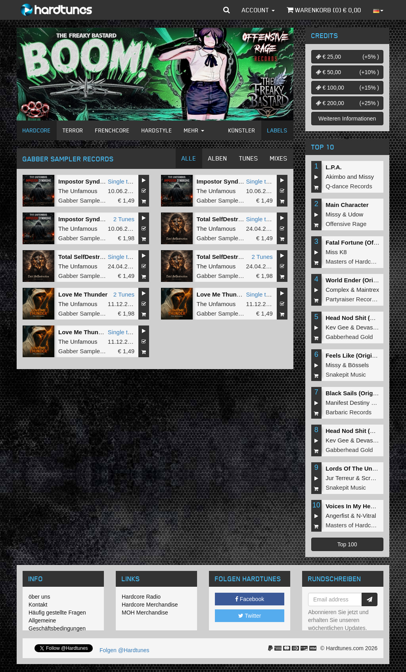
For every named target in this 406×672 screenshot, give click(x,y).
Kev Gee (337, 327)
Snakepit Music (346, 374)
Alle (189, 158)
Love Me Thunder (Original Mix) (241, 294)
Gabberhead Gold (349, 336)
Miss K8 (336, 252)
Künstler (241, 130)
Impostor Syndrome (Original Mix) (106, 181)
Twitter (249, 616)
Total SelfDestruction (226, 256)
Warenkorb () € (324, 10)
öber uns (39, 597)
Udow (355, 214)
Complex (337, 289)
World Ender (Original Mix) (363, 280)
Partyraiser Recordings (356, 299)
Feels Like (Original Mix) (360, 355)
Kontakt (38, 604)
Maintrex (367, 289)
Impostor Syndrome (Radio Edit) (242, 181)
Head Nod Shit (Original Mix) (366, 317)
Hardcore (37, 130)
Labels (277, 130)
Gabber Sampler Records (92, 200)
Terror (73, 130)
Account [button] (258, 10)
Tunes (248, 158)
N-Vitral (366, 515)
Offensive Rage (346, 223)
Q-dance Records (349, 186)
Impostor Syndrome (86, 219)
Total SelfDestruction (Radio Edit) (105, 256)
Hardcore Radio (141, 597)
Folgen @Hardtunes (124, 650)
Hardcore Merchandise (150, 604)
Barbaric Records (349, 412)
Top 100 (347, 544)
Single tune (123, 181)
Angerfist (337, 515)
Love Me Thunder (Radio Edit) (100, 332)
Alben (217, 158)
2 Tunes (123, 219)
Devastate (369, 327)
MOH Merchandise (145, 612)
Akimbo (335, 176)
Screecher (375, 478)
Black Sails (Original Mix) (361, 393)
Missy (366, 176)
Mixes (278, 158)
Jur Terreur (340, 478)
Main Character (347, 204)
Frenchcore (112, 130)
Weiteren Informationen (347, 118)
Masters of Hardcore (352, 261)
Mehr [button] (194, 130)
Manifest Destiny (348, 402)
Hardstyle (157, 130)
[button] (226, 10)
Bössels (358, 365)
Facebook (249, 599)
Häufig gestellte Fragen (57, 612)
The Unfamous (77, 191)
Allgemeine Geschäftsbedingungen (57, 624)
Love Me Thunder (82, 294)
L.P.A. (334, 167)
